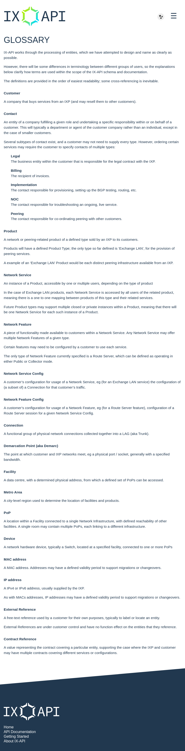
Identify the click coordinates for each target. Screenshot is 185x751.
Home (9, 727)
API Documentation (20, 732)
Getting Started (16, 736)
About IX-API (14, 741)
